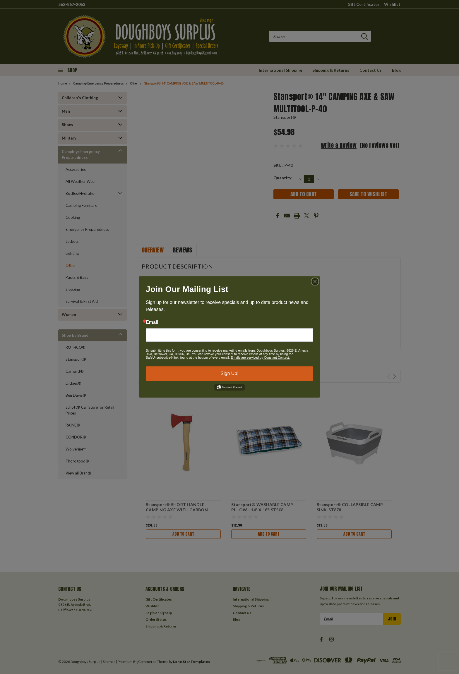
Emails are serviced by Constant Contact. (260, 357)
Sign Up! (229, 373)
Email (152, 322)
